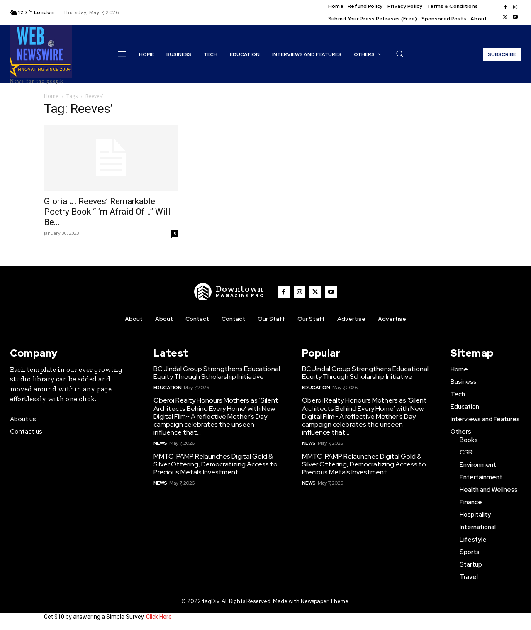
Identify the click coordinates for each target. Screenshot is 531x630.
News (160, 443)
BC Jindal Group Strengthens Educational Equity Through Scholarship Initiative (216, 372)
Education (167, 387)
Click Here (159, 616)
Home (51, 96)
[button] (399, 53)
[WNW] (229, 291)
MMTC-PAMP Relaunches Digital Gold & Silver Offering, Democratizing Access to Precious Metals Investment (215, 464)
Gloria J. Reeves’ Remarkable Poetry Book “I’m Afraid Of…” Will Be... (107, 211)
